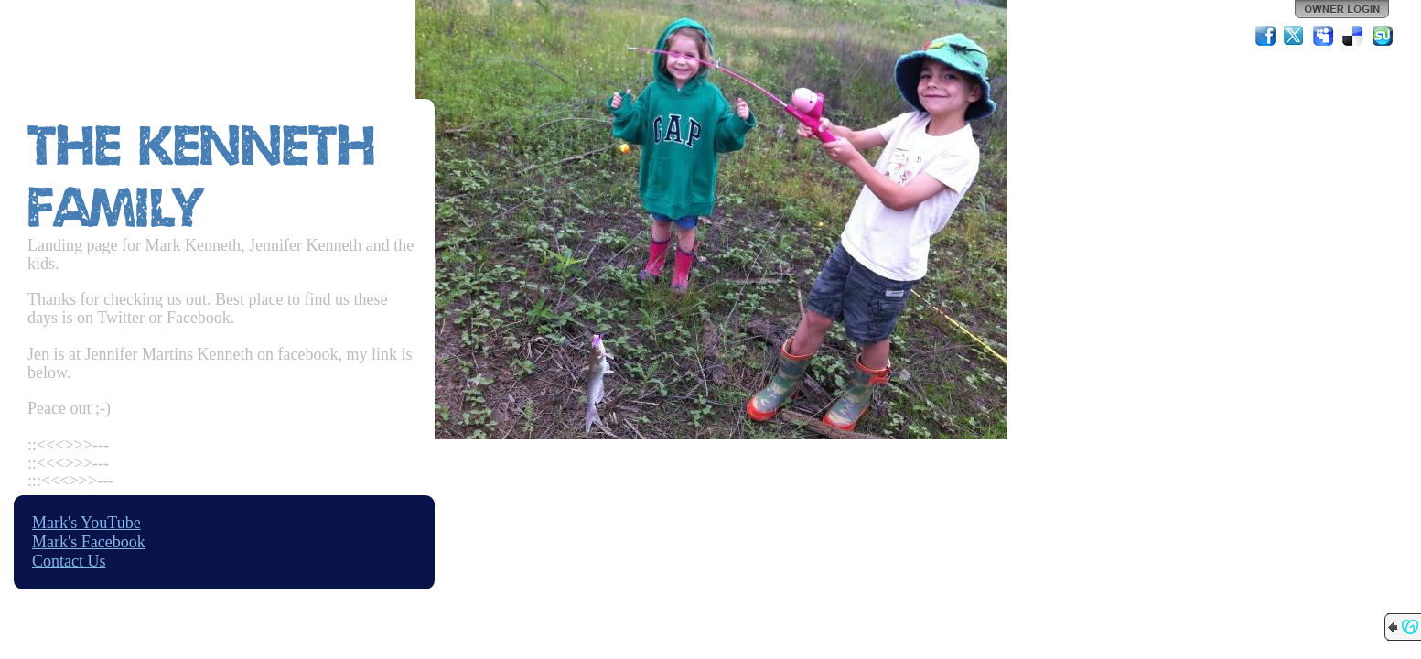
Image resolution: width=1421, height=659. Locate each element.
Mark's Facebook (88, 542)
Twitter (1295, 36)
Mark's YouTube (86, 522)
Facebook (1265, 36)
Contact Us (69, 561)
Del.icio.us (1353, 36)
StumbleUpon (1382, 36)
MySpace (1324, 36)
